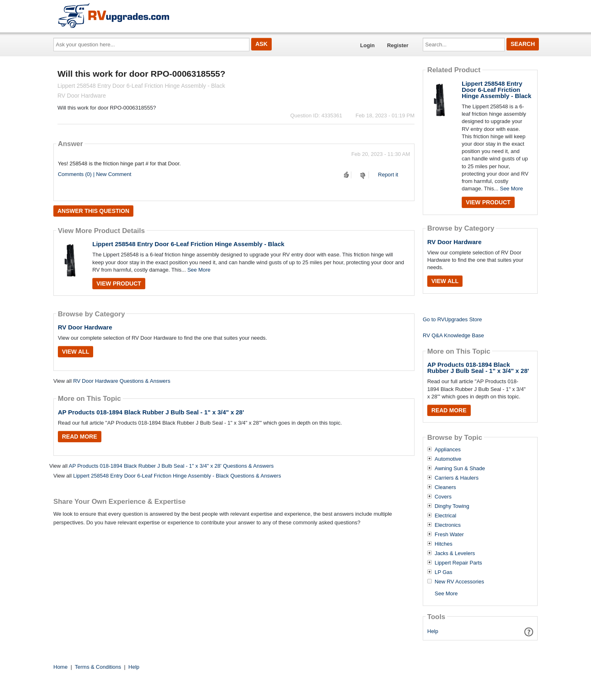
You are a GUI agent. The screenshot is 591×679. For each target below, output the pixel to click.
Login (367, 45)
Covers (443, 497)
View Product (118, 283)
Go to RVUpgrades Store (452, 319)
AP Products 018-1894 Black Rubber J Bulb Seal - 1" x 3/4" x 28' (151, 412)
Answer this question (93, 211)
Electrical (445, 516)
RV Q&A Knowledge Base (453, 335)
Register (397, 45)
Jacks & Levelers (455, 553)
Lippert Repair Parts (458, 563)
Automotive (448, 459)
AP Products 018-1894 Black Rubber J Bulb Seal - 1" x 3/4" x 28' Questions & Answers (171, 466)
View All (75, 351)
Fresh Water (449, 534)
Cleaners (445, 487)
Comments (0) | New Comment (94, 174)
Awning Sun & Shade (460, 468)
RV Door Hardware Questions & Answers (121, 381)
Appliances (448, 450)
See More (198, 270)
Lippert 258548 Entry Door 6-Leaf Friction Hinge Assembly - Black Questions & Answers (177, 476)
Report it (388, 174)
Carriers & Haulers (457, 478)
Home (60, 667)
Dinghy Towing (452, 506)
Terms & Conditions (98, 667)
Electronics (448, 525)
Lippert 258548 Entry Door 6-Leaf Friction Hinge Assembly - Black (188, 243)
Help (432, 631)
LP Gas (443, 572)
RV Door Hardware (85, 327)
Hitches (443, 544)
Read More (79, 436)
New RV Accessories (459, 582)
